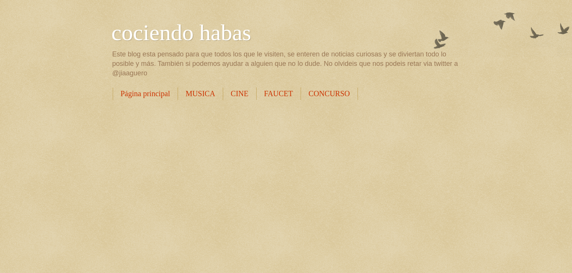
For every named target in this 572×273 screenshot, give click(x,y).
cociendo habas (181, 32)
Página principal (145, 93)
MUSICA (200, 93)
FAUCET (278, 93)
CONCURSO (329, 93)
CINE (240, 93)
